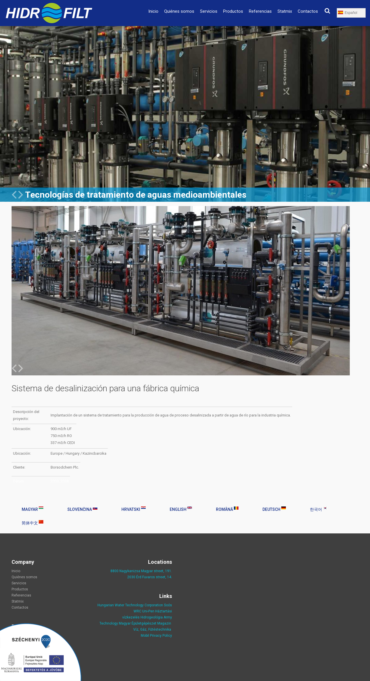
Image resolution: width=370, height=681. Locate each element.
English (181, 509)
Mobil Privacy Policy (156, 636)
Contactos (308, 11)
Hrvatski (133, 509)
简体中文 (32, 522)
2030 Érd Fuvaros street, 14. (149, 577)
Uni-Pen (148, 611)
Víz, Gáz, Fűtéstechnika (152, 629)
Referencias (260, 11)
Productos (233, 11)
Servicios (208, 11)
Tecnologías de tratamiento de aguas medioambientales (135, 195)
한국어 (319, 509)
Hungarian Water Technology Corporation (130, 605)
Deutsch (274, 509)
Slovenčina (82, 509)
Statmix (285, 11)
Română (227, 509)
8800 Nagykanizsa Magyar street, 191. (141, 571)
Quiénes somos (179, 11)
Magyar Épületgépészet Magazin (145, 623)
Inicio (153, 11)
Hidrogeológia (151, 617)
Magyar (32, 509)
